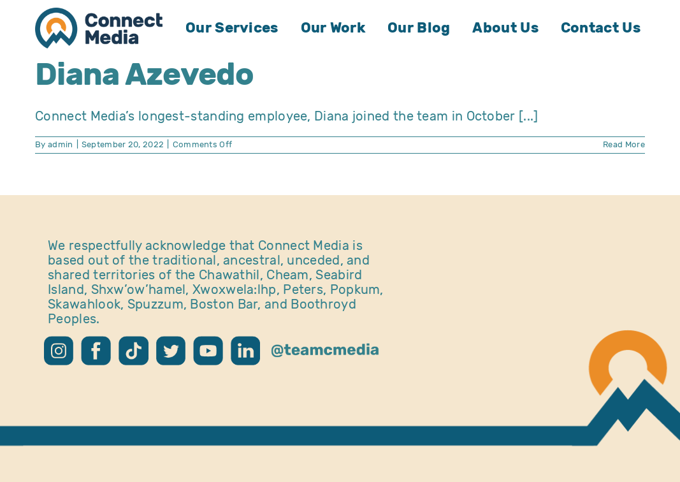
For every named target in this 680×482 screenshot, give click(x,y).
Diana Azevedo (144, 74)
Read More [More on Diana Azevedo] (624, 144)
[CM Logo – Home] (99, 14)
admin (60, 144)
